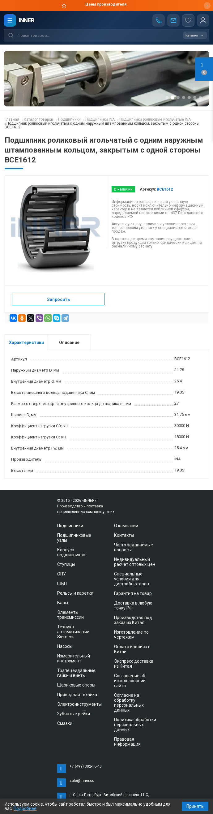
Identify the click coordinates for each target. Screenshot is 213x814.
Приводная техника (77, 694)
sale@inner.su (82, 780)
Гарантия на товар (133, 593)
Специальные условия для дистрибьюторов (131, 578)
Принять (195, 806)
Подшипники (70, 525)
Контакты (124, 535)
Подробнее (25, 808)
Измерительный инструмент (73, 658)
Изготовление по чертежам (131, 635)
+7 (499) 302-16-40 (86, 766)
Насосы (64, 646)
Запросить (58, 299)
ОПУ (61, 573)
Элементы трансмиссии (70, 615)
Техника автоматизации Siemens (73, 631)
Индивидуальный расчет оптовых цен (134, 562)
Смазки (64, 723)
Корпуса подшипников (71, 552)
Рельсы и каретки (75, 593)
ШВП (62, 583)
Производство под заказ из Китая (133, 620)
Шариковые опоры (76, 685)
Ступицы (66, 564)
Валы (62, 602)
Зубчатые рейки (73, 713)
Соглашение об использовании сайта (130, 680)
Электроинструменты (79, 704)
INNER (27, 20)
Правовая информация (127, 742)
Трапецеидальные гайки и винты (76, 673)
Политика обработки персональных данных (135, 724)
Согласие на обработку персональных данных (129, 703)
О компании (126, 525)
